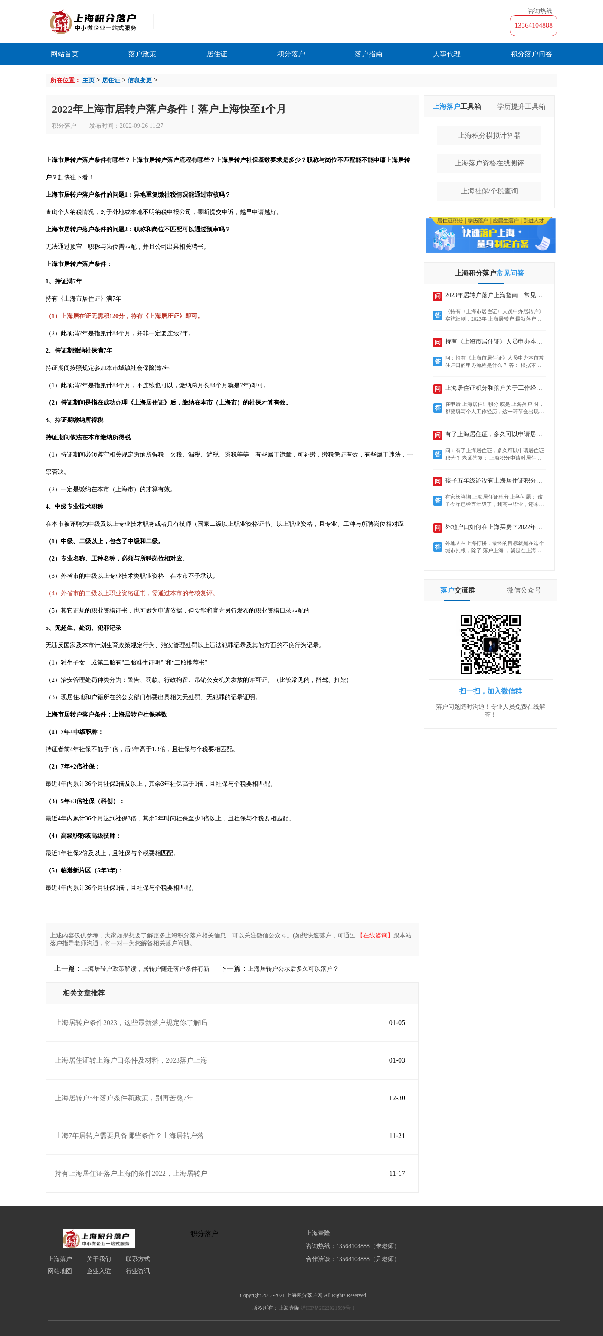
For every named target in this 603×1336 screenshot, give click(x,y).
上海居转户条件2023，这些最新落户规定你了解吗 (131, 1022)
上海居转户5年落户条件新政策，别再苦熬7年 (124, 1098)
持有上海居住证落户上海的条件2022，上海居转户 (131, 1173)
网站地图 (60, 1271)
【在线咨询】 (375, 935)
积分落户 (291, 54)
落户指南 (369, 54)
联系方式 (138, 1259)
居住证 (216, 54)
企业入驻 (99, 1271)
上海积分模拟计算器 (489, 135)
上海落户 (60, 1259)
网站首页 (65, 54)
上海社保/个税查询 (489, 191)
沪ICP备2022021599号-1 (328, 1308)
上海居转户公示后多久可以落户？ (293, 969)
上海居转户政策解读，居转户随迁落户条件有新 (146, 969)
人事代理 (447, 54)
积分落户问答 (531, 54)
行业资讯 (138, 1271)
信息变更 (140, 80)
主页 (88, 80)
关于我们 (99, 1259)
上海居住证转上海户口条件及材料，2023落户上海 (131, 1060)
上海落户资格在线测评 (489, 163)
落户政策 (142, 54)
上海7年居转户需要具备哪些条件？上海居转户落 (129, 1135)
